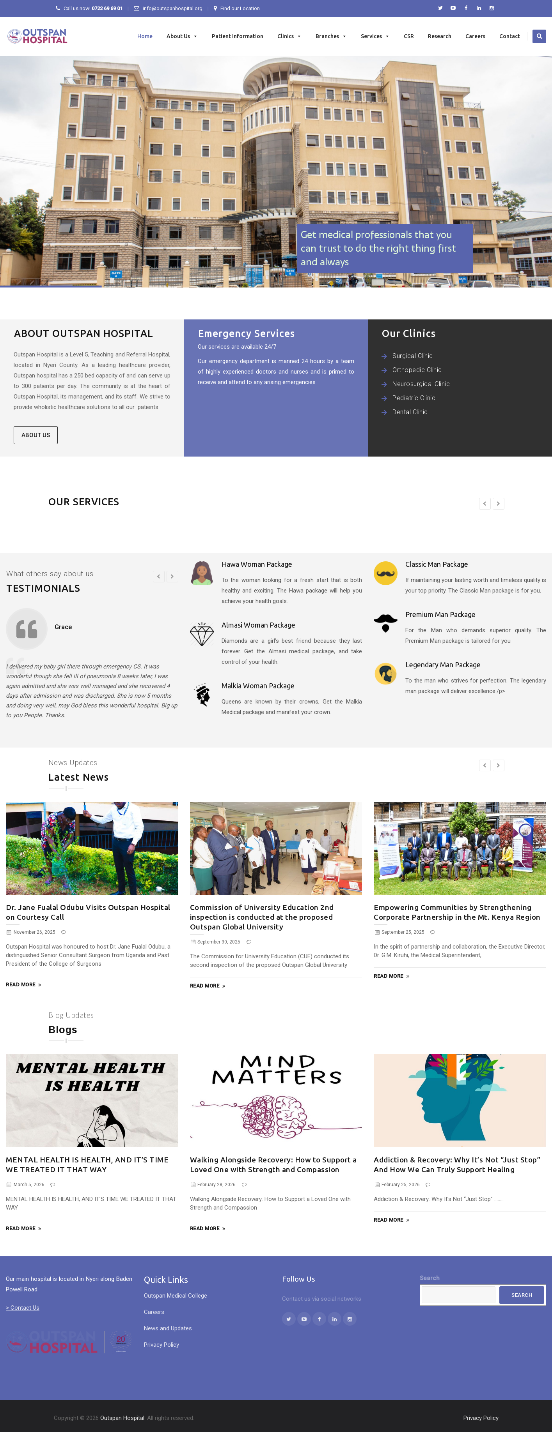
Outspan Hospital (122, 1417)
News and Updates (168, 1328)
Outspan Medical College (175, 1295)
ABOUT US (35, 435)
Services (375, 36)
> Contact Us (22, 1307)
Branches (331, 36)
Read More (24, 985)
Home (145, 36)
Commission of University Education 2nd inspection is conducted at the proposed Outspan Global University (262, 917)
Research (439, 36)
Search (430, 1278)
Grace (63, 627)
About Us (182, 36)
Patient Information (237, 36)
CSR (409, 36)
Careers (475, 36)
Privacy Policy (161, 1344)
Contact (509, 36)
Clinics (289, 36)
